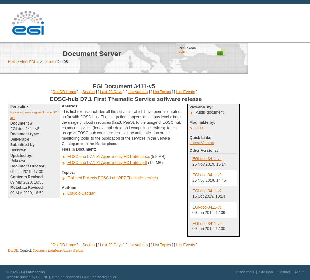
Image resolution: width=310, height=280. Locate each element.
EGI (28, 23)
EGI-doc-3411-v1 (206, 207)
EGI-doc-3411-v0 (206, 223)
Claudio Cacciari (81, 193)
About (299, 272)
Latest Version (202, 143)
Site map (266, 272)
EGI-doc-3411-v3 (206, 175)
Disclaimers (245, 272)
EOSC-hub (107, 178)
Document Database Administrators (58, 250)
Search (88, 92)
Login (182, 51)
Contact (284, 272)
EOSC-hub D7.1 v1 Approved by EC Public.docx (108, 156)
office (199, 127)
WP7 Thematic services (138, 178)
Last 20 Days (111, 92)
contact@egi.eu (105, 277)
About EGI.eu (29, 61)
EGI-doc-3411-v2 (206, 191)
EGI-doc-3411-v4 (206, 159)
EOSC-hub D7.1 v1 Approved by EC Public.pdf (107, 162)
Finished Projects (82, 178)
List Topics (162, 92)
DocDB (13, 250)
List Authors (138, 92)
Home (12, 61)
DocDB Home (64, 92)
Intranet (48, 61)
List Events (185, 92)
